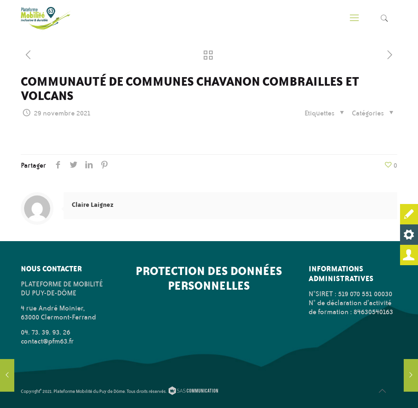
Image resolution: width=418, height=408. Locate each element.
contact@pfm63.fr (47, 341)
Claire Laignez (92, 204)
